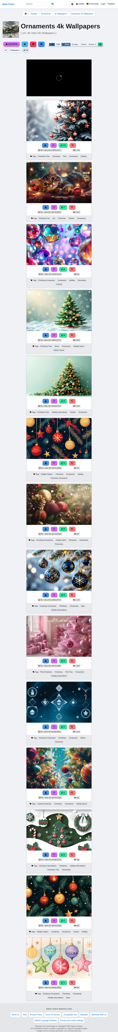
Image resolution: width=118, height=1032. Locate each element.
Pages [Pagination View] (75, 44)
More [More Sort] (92, 44)
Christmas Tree (43, 156)
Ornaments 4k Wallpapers (82, 14)
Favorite (11, 44)
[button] (30, 93)
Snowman (59, 742)
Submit (80, 4)
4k (26, 50)
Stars (68, 998)
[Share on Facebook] (41, 44)
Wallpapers (15, 50)
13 (63, 145)
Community (93, 4)
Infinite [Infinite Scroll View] (66, 44)
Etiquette (84, 1015)
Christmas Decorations (47, 866)
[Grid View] (52, 44)
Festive (71, 218)
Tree (64, 156)
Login (103, 4)
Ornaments (46, 14)
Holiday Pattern (47, 474)
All (6, 50)
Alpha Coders (8, 4)
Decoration (82, 280)
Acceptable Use (70, 1015)
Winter (82, 738)
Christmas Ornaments (46, 280)
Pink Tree (69, 672)
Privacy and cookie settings (71, 1020)
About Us (15, 1015)
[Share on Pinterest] (33, 44)
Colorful (59, 284)
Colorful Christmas (44, 804)
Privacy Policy (36, 1015)
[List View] (58, 44)
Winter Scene (59, 350)
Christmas (56, 156)
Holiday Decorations (59, 412)
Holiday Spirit (61, 540)
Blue (83, 606)
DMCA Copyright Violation (46, 1020)
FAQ (25, 1015)
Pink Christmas (46, 672)
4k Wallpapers (61, 14)
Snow (57, 346)
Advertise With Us (99, 1015)
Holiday (34, 14)
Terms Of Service (52, 1015)
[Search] (53, 4)
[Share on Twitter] (25, 44)
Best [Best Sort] (83, 44)
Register (111, 4)
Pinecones (59, 544)
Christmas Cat (44, 218)
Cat (53, 218)
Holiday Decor (78, 346)
